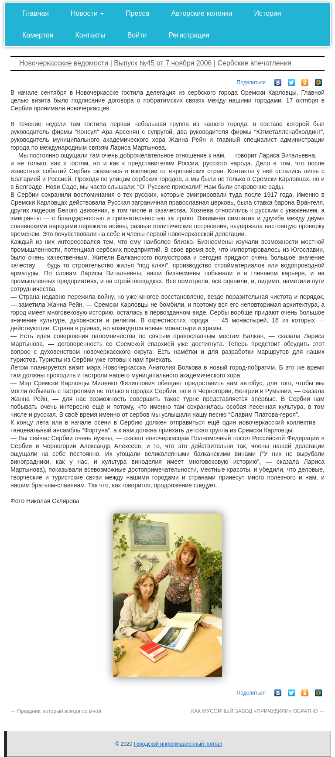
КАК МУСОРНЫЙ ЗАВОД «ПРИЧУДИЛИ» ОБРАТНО (258, 711)
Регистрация (188, 35)
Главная (35, 13)
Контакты (90, 35)
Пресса (137, 13)
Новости (87, 13)
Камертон (38, 35)
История (267, 13)
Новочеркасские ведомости (63, 63)
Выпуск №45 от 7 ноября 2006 (163, 63)
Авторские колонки (201, 13)
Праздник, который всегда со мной (55, 711)
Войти (137, 35)
